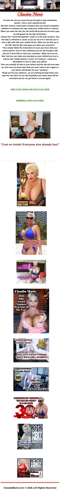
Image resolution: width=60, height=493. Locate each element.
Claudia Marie (30, 14)
